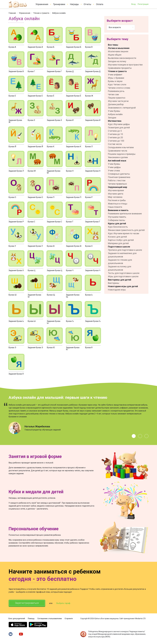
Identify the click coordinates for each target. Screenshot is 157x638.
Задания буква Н (92, 171)
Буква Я (88, 347)
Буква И (70, 120)
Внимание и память (118, 210)
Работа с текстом (116, 180)
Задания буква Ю (72, 348)
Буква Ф (51, 246)
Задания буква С (54, 221)
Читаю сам (113, 94)
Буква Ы (32, 321)
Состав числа (115, 144)
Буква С (31, 221)
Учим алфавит (115, 74)
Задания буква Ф (73, 246)
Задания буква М (53, 172)
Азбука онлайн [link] (59, 13)
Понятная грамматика (119, 177)
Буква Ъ (70, 321)
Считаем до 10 (115, 134)
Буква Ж (89, 96)
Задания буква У (35, 246)
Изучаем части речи (118, 101)
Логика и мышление (118, 48)
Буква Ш (13, 295)
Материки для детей (118, 243)
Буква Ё (50, 96)
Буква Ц (31, 270)
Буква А (12, 47)
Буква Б (50, 47)
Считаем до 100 (116, 140)
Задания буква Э (35, 347)
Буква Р (89, 197)
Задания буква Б (73, 47)
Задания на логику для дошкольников (119, 268)
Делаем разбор (116, 104)
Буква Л (89, 146)
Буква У (12, 246)
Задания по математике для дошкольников (122, 255)
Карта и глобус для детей (121, 240)
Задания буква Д (93, 71)
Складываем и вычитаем (121, 147)
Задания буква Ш (34, 296)
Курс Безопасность (118, 226)
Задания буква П (73, 197)
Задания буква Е (35, 96)
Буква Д (70, 71)
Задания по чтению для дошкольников (120, 261)
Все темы (113, 45)
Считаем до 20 (115, 137)
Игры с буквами (116, 78)
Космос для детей (117, 236)
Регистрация (143, 4)
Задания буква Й (35, 146)
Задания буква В (16, 71)
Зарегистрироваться (27, 603)
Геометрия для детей (119, 127)
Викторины (113, 283)
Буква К (50, 146)
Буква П (50, 197)
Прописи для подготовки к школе (125, 250)
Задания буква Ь (16, 321)
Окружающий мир (117, 187)
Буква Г (31, 71)
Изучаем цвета (115, 193)
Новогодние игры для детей (123, 286)
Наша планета (115, 207)
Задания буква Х (16, 270)
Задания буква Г (54, 71)
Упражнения (42, 4)
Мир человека (115, 197)
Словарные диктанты (119, 174)
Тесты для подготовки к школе (123, 273)
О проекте (69, 618)
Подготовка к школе (119, 246)
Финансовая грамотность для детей (126, 230)
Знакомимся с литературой (122, 107)
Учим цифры (114, 167)
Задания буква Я (16, 374)
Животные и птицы (117, 203)
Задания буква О (35, 197)
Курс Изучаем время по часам (123, 233)
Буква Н (69, 171)
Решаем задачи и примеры (122, 154)
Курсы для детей (117, 223)
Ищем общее (114, 54)
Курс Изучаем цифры (119, 124)
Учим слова (114, 170)
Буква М (32, 171)
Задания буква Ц (54, 270)
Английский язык (117, 160)
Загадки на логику (117, 61)
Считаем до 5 (115, 131)
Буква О (12, 197)
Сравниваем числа (117, 150)
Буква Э (12, 347)
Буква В (88, 47)
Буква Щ (51, 295)
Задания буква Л (16, 171)
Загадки (112, 117)
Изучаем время (116, 190)
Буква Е (12, 96)
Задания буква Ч (92, 270)
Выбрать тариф (63, 603)
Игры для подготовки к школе (123, 276)
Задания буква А (35, 47)
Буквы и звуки (115, 81)
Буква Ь (89, 295)
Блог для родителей (17, 618)
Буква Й (12, 146)
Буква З (31, 120)
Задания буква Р (16, 221)
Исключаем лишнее (118, 51)
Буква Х (88, 246)
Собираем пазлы (116, 220)
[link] (12, 13)
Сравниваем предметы (120, 68)
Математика (114, 121)
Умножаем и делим (118, 157)
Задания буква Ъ (93, 321)
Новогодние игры (117, 289)
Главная (12, 13)
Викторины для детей (119, 279)
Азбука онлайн (115, 114)
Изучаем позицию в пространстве (125, 64)
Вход (133, 4)
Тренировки (59, 4)
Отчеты (87, 4)
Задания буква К (73, 146)
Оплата (99, 4)
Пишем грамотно (116, 97)
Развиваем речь (116, 91)
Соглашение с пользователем (49, 618)
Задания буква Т (92, 221)
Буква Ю (51, 347)
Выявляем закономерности (122, 58)
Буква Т (69, 221)
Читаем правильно (117, 183)
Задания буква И (92, 120)
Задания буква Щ (72, 296)
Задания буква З (54, 120)
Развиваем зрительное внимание (125, 213)
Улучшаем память (117, 217)
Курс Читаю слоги (117, 84)
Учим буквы (114, 111)
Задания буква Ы (53, 322)
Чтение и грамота (41, 13)
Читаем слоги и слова (119, 88)
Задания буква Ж (15, 121)
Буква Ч (69, 270)
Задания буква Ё (73, 96)
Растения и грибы (117, 200)
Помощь (31, 618)
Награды (74, 4)
